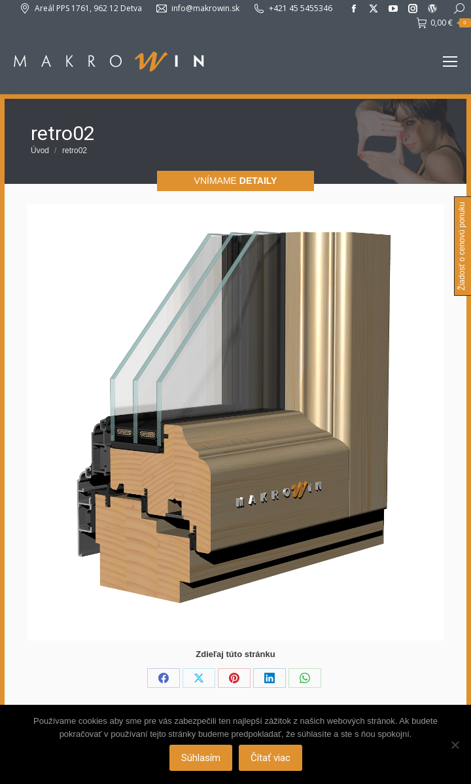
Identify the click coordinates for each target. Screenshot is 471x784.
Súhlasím (200, 758)
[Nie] (454, 744)
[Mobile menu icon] (450, 61)
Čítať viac (270, 758)
